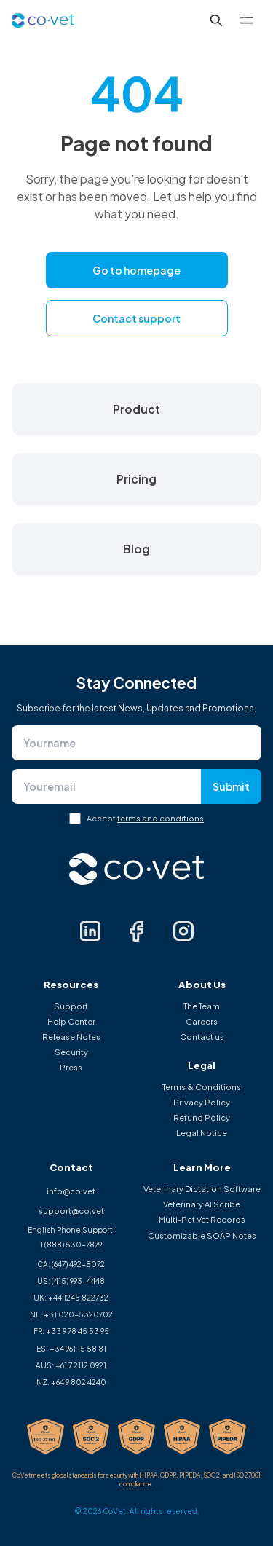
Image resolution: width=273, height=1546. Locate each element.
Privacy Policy (201, 1102)
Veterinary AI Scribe (201, 1204)
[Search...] (216, 20)
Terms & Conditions (201, 1087)
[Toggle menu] (246, 20)
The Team (201, 1006)
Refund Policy (201, 1117)
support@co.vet (71, 1210)
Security (71, 1052)
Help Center (71, 1021)
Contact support (136, 318)
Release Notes (71, 1036)
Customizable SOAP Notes (202, 1235)
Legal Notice (201, 1132)
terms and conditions (160, 818)
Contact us (202, 1036)
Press (71, 1067)
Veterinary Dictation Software (202, 1189)
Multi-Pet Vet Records (202, 1219)
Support (71, 1006)
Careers (202, 1021)
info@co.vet (71, 1191)
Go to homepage (136, 270)
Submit (231, 786)
